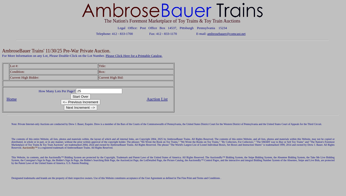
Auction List (156, 99)
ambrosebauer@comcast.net (226, 34)
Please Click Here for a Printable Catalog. (133, 56)
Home (12, 99)
